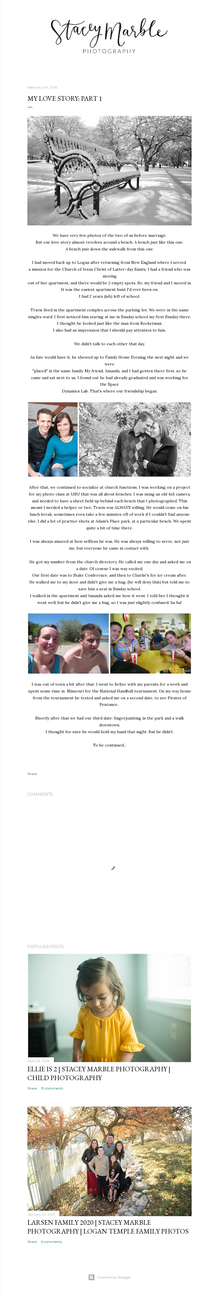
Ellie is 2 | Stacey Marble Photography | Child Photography (98, 1073)
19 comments (52, 1088)
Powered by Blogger (109, 1277)
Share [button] (32, 774)
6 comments (51, 1242)
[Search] (188, 15)
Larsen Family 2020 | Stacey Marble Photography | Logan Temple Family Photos (107, 1227)
